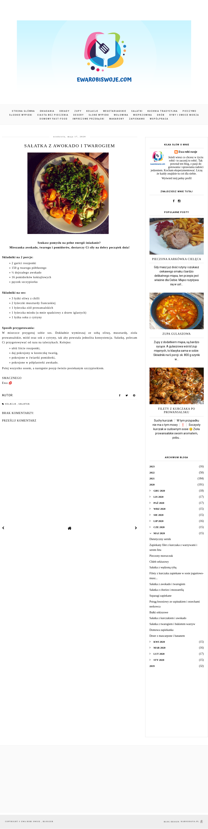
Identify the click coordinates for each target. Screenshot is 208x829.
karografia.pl (192, 821)
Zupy (77, 111)
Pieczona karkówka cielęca (176, 259)
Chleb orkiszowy (159, 561)
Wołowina (121, 115)
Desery (78, 115)
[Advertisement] (177, 705)
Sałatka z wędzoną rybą (163, 567)
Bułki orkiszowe (159, 612)
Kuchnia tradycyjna (162, 111)
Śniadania (47, 111)
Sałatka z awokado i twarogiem (167, 584)
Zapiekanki (137, 119)
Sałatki (137, 111)
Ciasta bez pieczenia (52, 115)
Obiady (64, 111)
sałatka (24, 404)
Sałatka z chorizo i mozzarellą (167, 589)
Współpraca (159, 119)
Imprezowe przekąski (88, 119)
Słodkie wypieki (20, 115)
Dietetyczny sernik (160, 539)
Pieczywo (189, 111)
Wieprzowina (142, 115)
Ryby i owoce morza (184, 115)
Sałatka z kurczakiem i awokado (168, 618)
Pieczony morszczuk (161, 555)
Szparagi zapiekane (160, 595)
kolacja (11, 404)
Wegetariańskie (114, 111)
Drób (161, 115)
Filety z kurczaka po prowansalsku (176, 410)
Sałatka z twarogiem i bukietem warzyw (172, 624)
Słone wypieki (99, 115)
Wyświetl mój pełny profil (177, 178)
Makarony (116, 119)
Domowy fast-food (54, 119)
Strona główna (23, 111)
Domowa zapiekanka (161, 629)
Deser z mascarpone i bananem (167, 635)
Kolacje (92, 111)
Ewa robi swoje (188, 151)
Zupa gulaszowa (176, 333)
